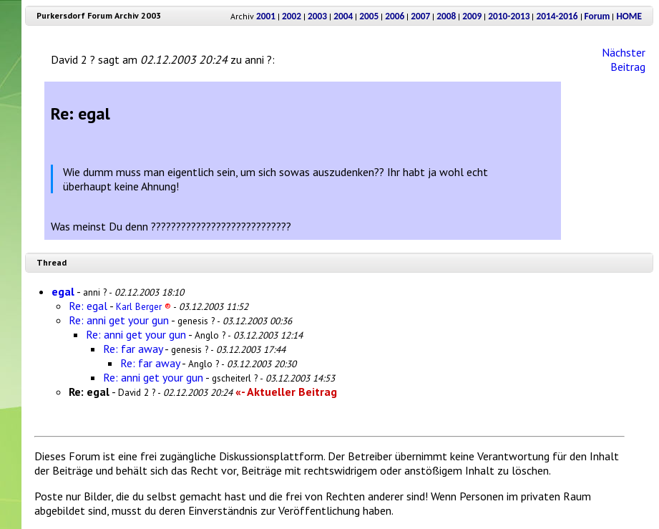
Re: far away (132, 348)
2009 (472, 16)
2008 (446, 16)
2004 (343, 16)
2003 (317, 16)
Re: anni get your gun (119, 320)
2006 (394, 16)
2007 (420, 16)
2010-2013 (508, 16)
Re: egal (88, 306)
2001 (265, 16)
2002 (291, 16)
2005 (369, 16)
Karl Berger (143, 306)
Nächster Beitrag (623, 59)
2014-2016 (556, 16)
